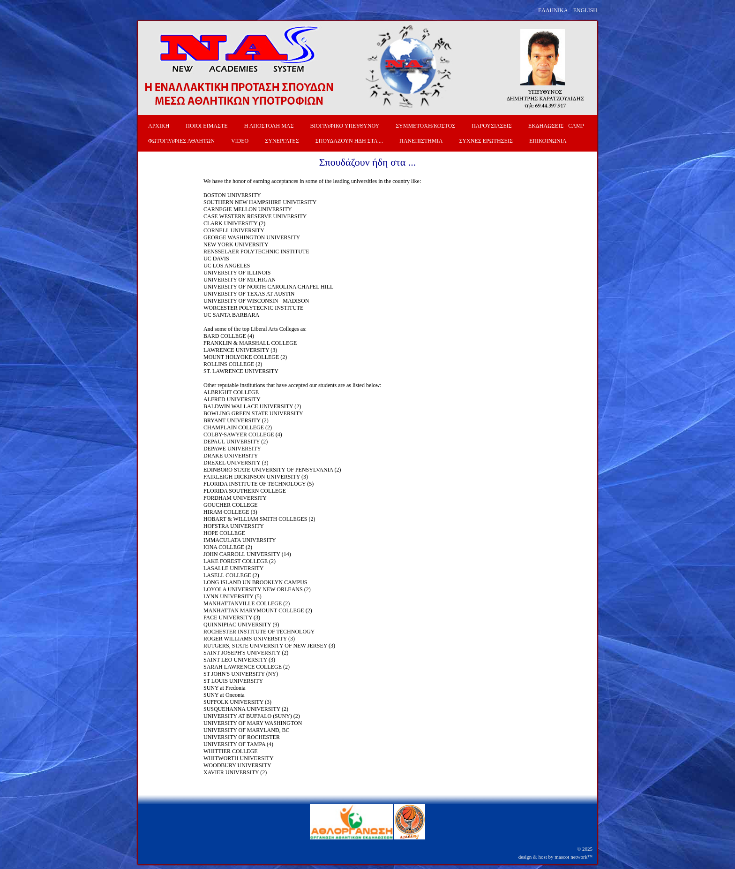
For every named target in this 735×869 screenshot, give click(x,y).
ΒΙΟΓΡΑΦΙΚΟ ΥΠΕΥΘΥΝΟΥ (345, 125)
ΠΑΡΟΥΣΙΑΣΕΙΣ (492, 125)
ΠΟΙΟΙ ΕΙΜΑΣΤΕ (206, 125)
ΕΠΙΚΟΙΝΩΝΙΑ (547, 140)
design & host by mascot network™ (555, 857)
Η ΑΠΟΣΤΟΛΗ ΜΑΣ (269, 125)
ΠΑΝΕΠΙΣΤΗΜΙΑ (420, 140)
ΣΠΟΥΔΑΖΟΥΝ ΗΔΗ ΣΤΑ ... (349, 140)
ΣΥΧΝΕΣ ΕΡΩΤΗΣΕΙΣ (486, 140)
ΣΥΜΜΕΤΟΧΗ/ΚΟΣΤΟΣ (425, 125)
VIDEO (239, 140)
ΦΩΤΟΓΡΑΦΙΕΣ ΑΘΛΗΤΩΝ (181, 140)
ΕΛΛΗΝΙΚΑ (553, 10)
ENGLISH (585, 10)
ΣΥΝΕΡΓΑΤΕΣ (282, 140)
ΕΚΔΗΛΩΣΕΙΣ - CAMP (556, 125)
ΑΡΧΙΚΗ (158, 125)
